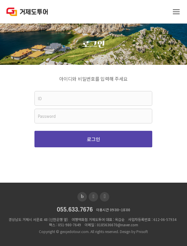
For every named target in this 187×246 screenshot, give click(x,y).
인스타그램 (104, 197)
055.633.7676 (75, 210)
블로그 (82, 197)
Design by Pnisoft (134, 231)
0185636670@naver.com (117, 224)
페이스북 (93, 197)
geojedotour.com (74, 231)
